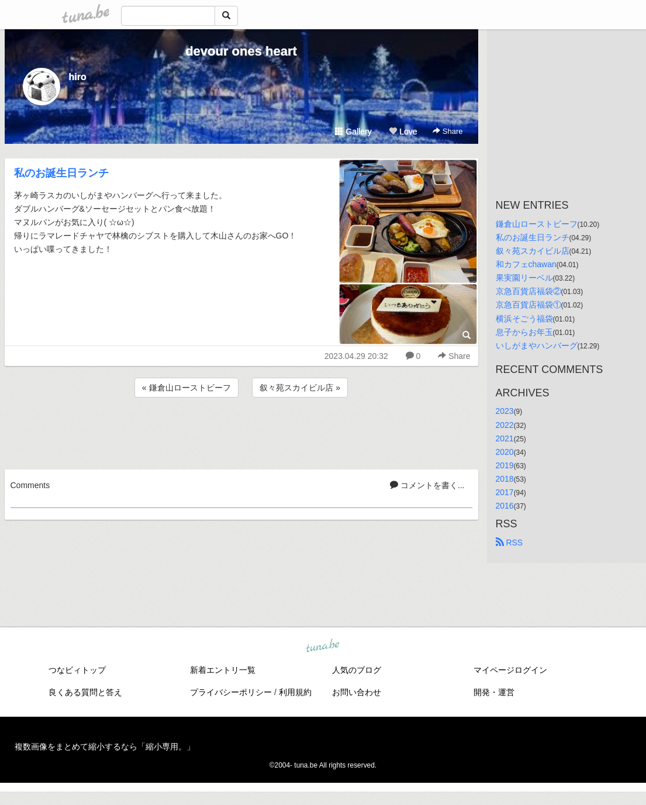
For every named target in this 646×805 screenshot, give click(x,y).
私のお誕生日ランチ (61, 173)
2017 (505, 492)
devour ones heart (241, 51)
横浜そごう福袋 (524, 318)
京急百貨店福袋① (528, 304)
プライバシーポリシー (231, 692)
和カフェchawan (526, 264)
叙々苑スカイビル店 (532, 250)
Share (447, 131)
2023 (505, 411)
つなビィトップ (77, 670)
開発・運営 (494, 692)
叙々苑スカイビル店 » (300, 387)
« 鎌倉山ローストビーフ (186, 387)
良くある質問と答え (85, 692)
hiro (78, 77)
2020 (505, 452)
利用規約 (295, 692)
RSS (509, 542)
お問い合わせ (356, 692)
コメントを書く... (427, 485)
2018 (505, 478)
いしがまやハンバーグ (537, 345)
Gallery (353, 131)
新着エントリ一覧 (222, 670)
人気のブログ (356, 670)
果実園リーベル (524, 277)
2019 (505, 465)
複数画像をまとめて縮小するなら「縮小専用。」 (105, 746)
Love (403, 131)
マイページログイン (510, 670)
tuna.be (323, 646)
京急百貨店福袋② (528, 291)
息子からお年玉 (524, 332)
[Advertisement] (241, 431)
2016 (505, 505)
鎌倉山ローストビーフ (537, 224)
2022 (505, 425)
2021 (505, 438)
